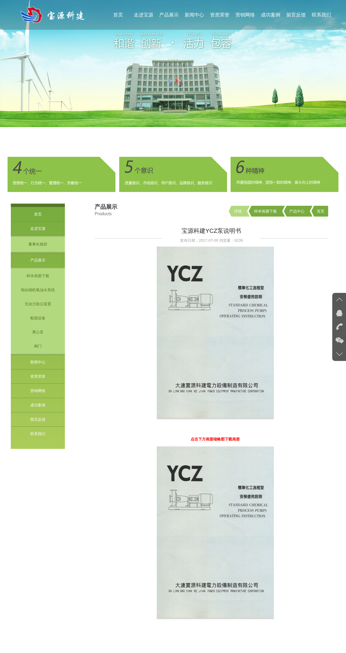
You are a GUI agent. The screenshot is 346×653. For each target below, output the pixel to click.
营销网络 (245, 15)
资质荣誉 (219, 15)
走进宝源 (143, 15)
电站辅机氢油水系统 (38, 290)
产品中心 (296, 211)
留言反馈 (296, 15)
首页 (118, 15)
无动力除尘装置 (38, 304)
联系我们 (321, 15)
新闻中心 (194, 15)
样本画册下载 (37, 276)
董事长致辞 (37, 244)
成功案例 (270, 15)
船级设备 (37, 318)
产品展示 (169, 15)
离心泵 (38, 332)
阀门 (38, 346)
